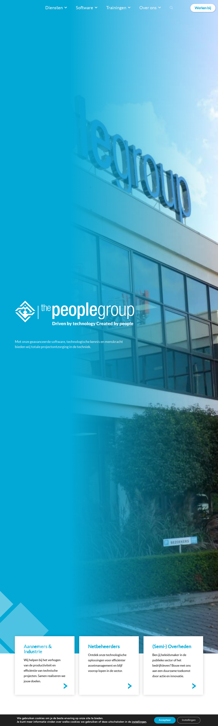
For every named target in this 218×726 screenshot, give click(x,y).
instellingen (136, 721)
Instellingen (190, 720)
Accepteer (163, 720)
